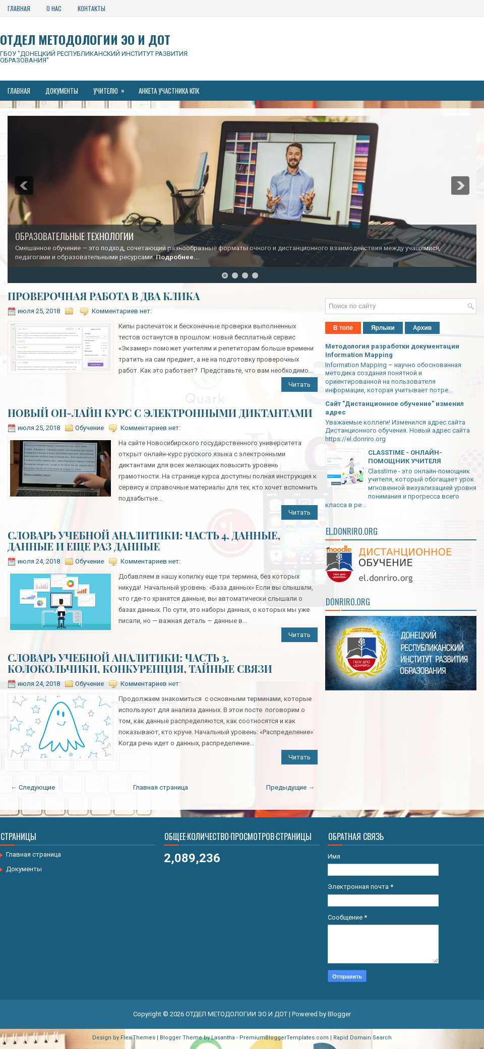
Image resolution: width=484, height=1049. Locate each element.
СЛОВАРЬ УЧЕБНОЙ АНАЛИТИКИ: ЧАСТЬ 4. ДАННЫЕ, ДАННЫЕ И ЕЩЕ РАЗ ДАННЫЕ (144, 541)
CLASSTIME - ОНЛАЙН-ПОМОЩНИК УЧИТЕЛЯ (405, 457)
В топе (343, 327)
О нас (54, 8)
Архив (422, 327)
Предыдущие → (290, 787)
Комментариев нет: (122, 311)
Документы (61, 91)
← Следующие (33, 787)
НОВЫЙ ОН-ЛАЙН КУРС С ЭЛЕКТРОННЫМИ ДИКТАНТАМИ (160, 412)
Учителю (112, 88)
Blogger (339, 1014)
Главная (19, 8)
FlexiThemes (137, 1037)
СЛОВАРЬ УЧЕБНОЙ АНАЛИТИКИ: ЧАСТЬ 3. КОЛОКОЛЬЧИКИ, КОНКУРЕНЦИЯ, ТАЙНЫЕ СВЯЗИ (140, 663)
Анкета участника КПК (169, 91)
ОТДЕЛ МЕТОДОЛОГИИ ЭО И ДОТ (85, 39)
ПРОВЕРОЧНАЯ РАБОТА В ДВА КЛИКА (104, 296)
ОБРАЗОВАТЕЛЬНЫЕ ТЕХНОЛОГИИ (74, 236)
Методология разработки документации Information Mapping (392, 350)
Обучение (89, 428)
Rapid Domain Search (362, 1037)
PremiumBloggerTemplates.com (284, 1037)
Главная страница (160, 787)
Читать (299, 384)
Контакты (91, 8)
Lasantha (223, 1037)
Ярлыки (383, 327)
